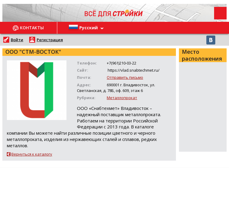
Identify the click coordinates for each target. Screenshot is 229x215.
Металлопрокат (122, 97)
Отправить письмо (125, 77)
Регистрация (50, 39)
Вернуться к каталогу (31, 154)
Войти (17, 39)
